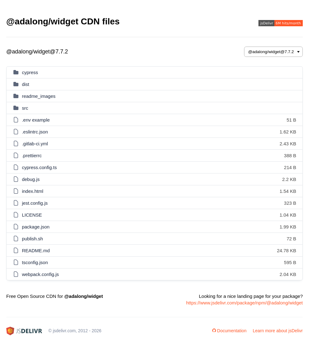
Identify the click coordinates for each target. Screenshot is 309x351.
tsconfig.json (35, 262)
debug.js (31, 179)
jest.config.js (35, 203)
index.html (32, 191)
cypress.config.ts (39, 167)
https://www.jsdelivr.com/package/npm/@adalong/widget (244, 302)
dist (25, 84)
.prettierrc (32, 155)
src (25, 108)
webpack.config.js (40, 274)
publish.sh (32, 238)
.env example (36, 120)
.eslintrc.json (35, 131)
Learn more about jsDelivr (278, 330)
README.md (36, 250)
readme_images (39, 96)
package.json (35, 226)
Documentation (229, 330)
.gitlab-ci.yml (35, 143)
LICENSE (32, 215)
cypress (30, 72)
